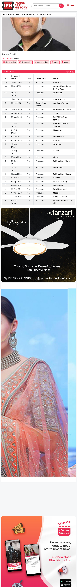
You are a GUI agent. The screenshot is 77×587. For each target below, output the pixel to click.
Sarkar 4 (57, 82)
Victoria (56, 157)
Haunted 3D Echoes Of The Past (62, 87)
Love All (56, 140)
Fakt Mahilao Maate (62, 174)
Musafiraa (57, 130)
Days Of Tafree (60, 196)
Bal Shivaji (57, 92)
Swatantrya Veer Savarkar (60, 125)
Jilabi (55, 113)
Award (65, 62)
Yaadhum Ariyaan (61, 103)
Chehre (56, 178)
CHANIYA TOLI (59, 99)
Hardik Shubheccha (62, 109)
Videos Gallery (41, 62)
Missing (56, 193)
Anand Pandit (28, 14)
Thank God (58, 167)
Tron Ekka (57, 144)
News (55, 62)
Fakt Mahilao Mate (61, 161)
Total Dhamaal (59, 189)
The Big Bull (58, 185)
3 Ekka (56, 150)
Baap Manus (58, 136)
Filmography (44, 14)
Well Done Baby (60, 181)
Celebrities (13, 14)
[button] (71, 6)
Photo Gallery (9, 62)
